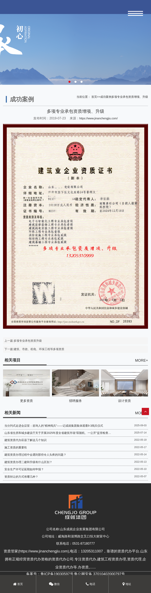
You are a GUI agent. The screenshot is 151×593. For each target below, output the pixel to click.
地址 (126, 584)
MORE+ (141, 360)
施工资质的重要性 (15, 447)
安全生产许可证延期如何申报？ (24, 469)
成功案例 (105, 96)
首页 (94, 96)
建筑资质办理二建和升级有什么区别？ (28, 462)
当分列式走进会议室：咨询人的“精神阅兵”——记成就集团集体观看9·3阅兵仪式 (53, 425)
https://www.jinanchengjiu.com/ (98, 118)
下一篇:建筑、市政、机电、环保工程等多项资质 (34, 349)
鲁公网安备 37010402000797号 (99, 574)
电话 (90, 584)
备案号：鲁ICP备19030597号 (49, 574)
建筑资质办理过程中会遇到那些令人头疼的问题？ (35, 454)
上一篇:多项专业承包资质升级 (23, 340)
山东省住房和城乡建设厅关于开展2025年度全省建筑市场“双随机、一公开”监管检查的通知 (57, 432)
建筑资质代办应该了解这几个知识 (25, 440)
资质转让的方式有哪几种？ (21, 476)
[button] (69, 82)
